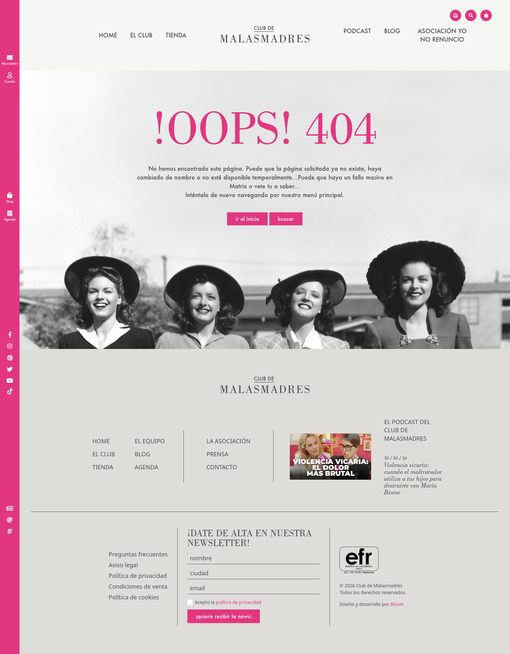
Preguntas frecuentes (138, 554)
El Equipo (150, 441)
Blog (392, 31)
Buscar (286, 218)
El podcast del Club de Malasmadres (407, 430)
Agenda (146, 467)
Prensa (217, 454)
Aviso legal (123, 565)
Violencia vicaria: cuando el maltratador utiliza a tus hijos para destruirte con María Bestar (413, 478)
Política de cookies (134, 597)
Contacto (222, 467)
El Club (141, 35)
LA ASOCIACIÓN (228, 441)
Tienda (176, 35)
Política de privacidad (138, 576)
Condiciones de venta (138, 586)
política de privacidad (239, 602)
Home (108, 35)
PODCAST (357, 31)
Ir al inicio (247, 218)
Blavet (397, 604)
